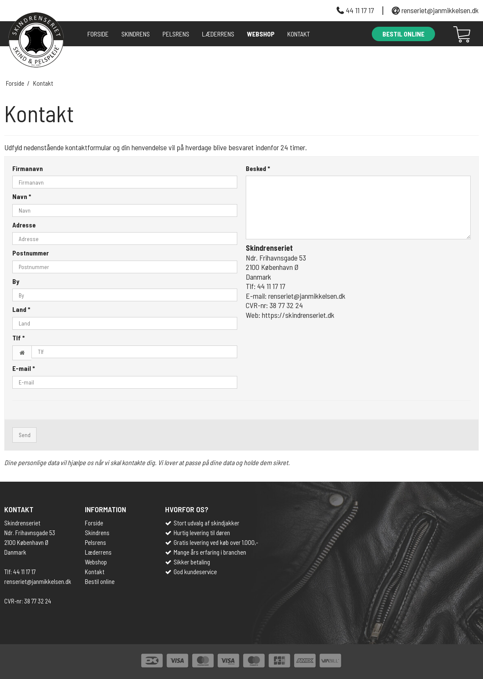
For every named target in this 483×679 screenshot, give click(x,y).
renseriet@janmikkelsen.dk (440, 10)
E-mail (23, 368)
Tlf (18, 338)
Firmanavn (27, 168)
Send (25, 434)
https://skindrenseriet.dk (298, 315)
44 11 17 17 (360, 10)
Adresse (24, 225)
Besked (258, 168)
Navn (21, 196)
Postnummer (30, 253)
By (15, 281)
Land (21, 309)
